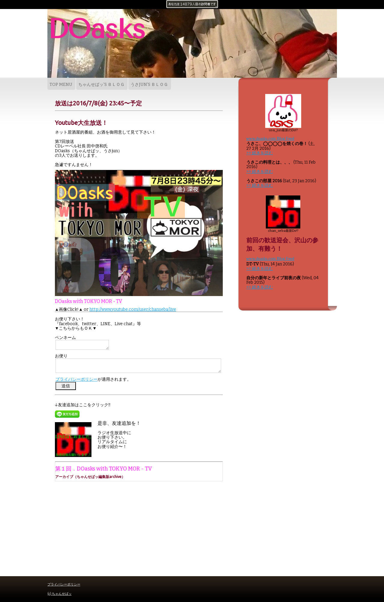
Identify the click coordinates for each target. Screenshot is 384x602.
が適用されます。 (93, 379)
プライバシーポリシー (77, 379)
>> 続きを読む (259, 153)
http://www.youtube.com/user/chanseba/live (132, 309)
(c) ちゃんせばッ (59, 594)
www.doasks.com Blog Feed (270, 138)
